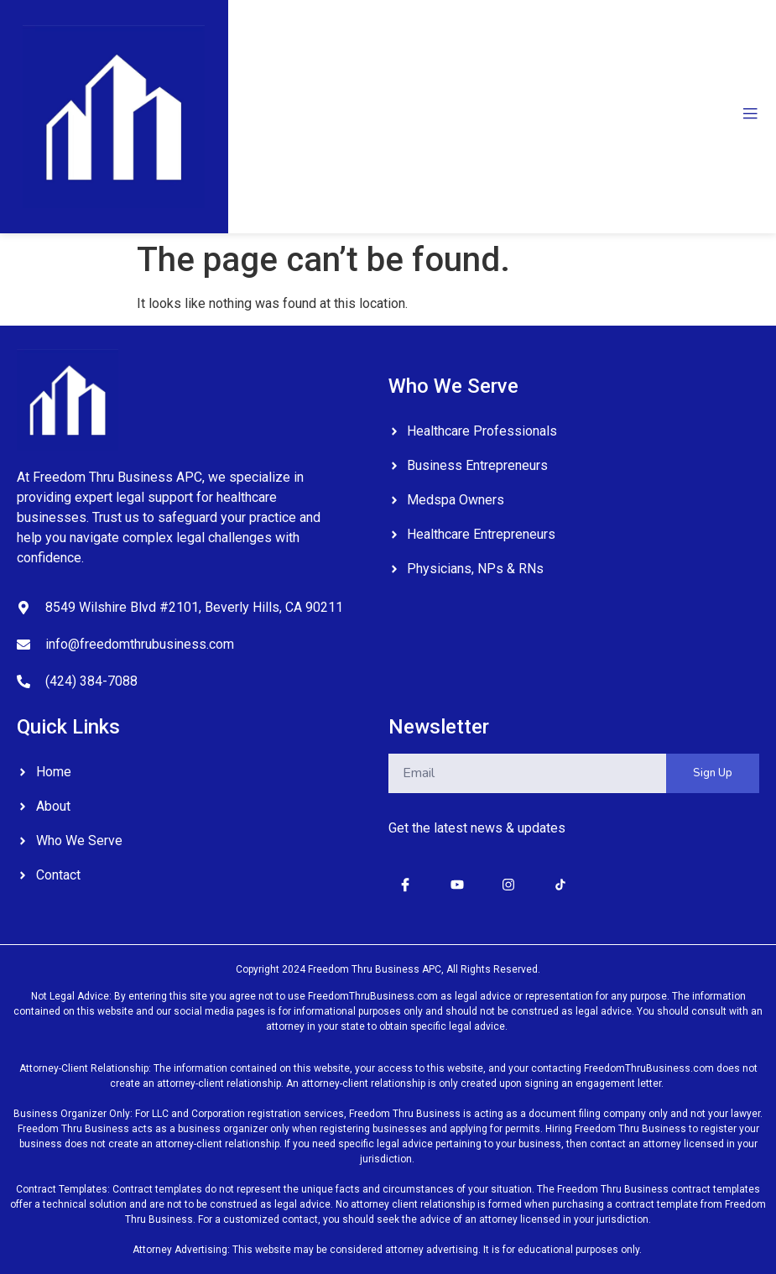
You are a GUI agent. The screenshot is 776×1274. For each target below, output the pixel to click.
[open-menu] (750, 116)
